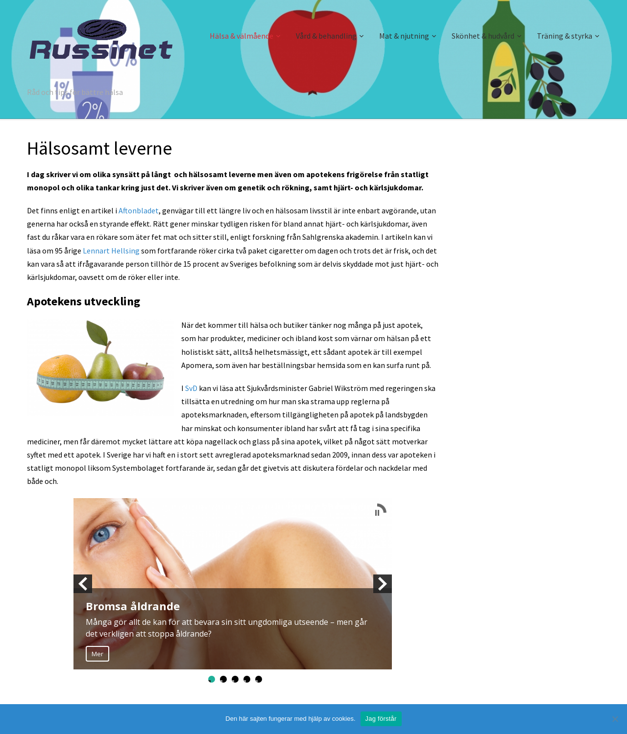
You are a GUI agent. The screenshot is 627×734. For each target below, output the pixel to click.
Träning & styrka (564, 36)
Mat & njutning (404, 36)
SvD (191, 388)
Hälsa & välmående (241, 36)
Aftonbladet (139, 210)
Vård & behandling (326, 36)
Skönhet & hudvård (483, 36)
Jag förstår (381, 718)
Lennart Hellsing (111, 250)
